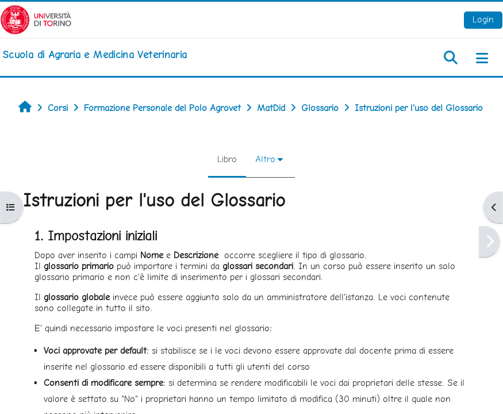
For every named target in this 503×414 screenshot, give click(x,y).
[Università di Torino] (36, 18)
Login (483, 19)
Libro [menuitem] (227, 159)
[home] (94, 54)
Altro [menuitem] (265, 159)
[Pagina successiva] (489, 242)
